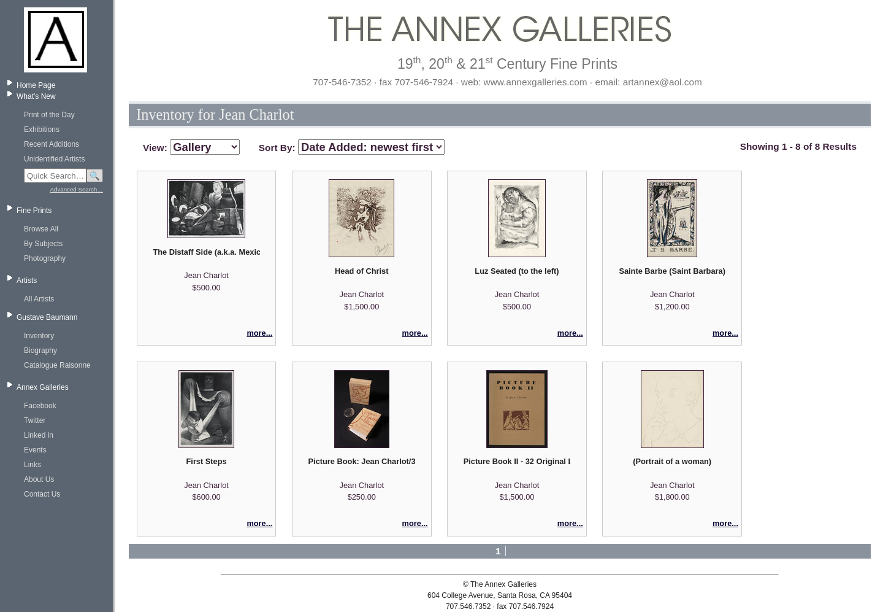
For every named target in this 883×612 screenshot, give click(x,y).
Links (32, 464)
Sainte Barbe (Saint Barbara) (672, 271)
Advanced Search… (76, 189)
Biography (40, 350)
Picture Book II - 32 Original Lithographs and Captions (517, 461)
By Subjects (43, 243)
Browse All (41, 229)
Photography (45, 258)
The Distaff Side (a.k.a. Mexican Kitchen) (206, 252)
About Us (39, 479)
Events (35, 450)
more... (259, 333)
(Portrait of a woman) (672, 461)
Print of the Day (49, 114)
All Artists (39, 299)
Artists (27, 280)
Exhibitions (41, 129)
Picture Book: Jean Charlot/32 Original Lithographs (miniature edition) (361, 461)
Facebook (40, 405)
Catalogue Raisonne (57, 365)
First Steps (206, 461)
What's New (36, 96)
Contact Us (42, 494)
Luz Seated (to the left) (517, 271)
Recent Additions (51, 144)
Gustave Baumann (47, 317)
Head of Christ (361, 271)
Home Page (36, 85)
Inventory (39, 335)
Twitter (34, 420)
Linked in (38, 435)
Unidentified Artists (54, 159)
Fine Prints (34, 210)
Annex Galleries (43, 387)
